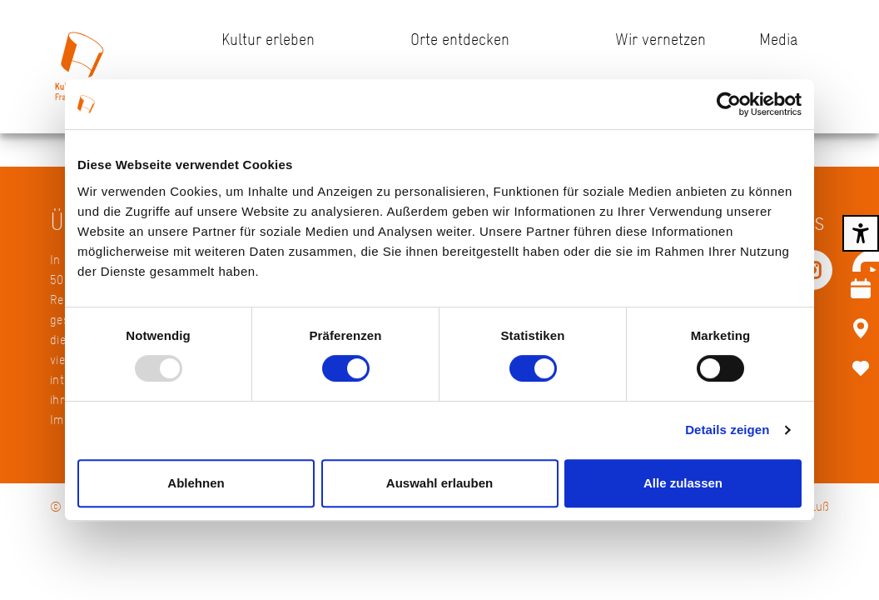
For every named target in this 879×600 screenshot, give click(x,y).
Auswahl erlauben (439, 483)
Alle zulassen (683, 483)
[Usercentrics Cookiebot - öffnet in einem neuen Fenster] (729, 104)
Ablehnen (195, 483)
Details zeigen (727, 429)
